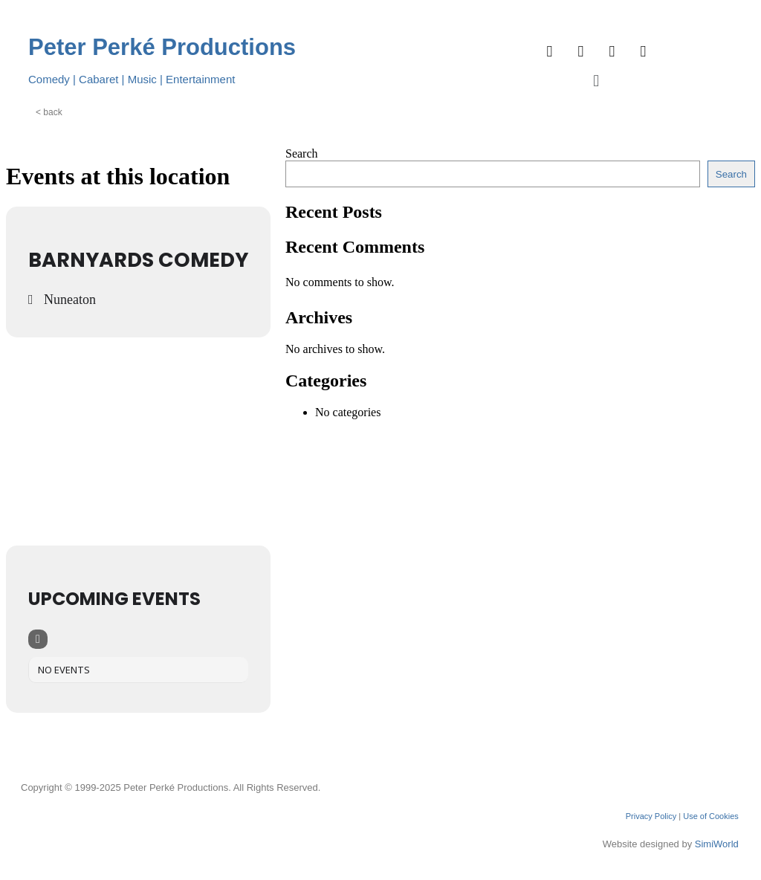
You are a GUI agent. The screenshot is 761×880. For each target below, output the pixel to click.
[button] (596, 80)
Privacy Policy (651, 816)
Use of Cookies (711, 816)
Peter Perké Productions (162, 47)
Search (301, 153)
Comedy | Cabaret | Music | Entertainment (131, 79)
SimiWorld (717, 844)
